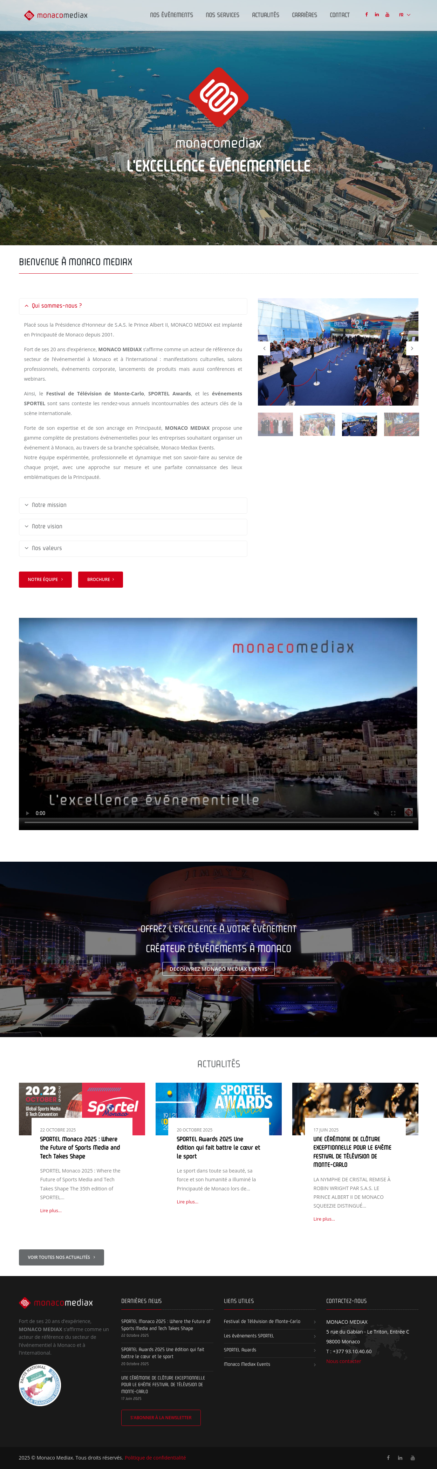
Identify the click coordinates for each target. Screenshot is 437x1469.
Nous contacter (343, 1361)
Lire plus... (51, 1210)
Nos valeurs (43, 549)
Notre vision (43, 527)
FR (401, 15)
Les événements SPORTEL (249, 1336)
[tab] (133, 306)
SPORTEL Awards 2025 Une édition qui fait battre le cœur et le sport (218, 1148)
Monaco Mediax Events (247, 1364)
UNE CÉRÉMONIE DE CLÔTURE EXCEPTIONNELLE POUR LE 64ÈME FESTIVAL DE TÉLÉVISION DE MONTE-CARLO (163, 1385)
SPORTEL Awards (240, 1350)
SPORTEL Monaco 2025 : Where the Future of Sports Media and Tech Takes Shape (80, 1148)
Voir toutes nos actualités (61, 1257)
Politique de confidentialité (155, 1457)
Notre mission (46, 505)
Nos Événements (171, 15)
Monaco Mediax (54, 1457)
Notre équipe (45, 579)
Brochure (100, 579)
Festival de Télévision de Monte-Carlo (262, 1321)
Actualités (265, 15)
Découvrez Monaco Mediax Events (219, 968)
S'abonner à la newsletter (161, 1418)
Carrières (304, 15)
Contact (340, 15)
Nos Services (222, 15)
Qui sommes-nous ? (53, 306)
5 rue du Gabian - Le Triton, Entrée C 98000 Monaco (367, 1331)
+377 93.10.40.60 (352, 1351)
